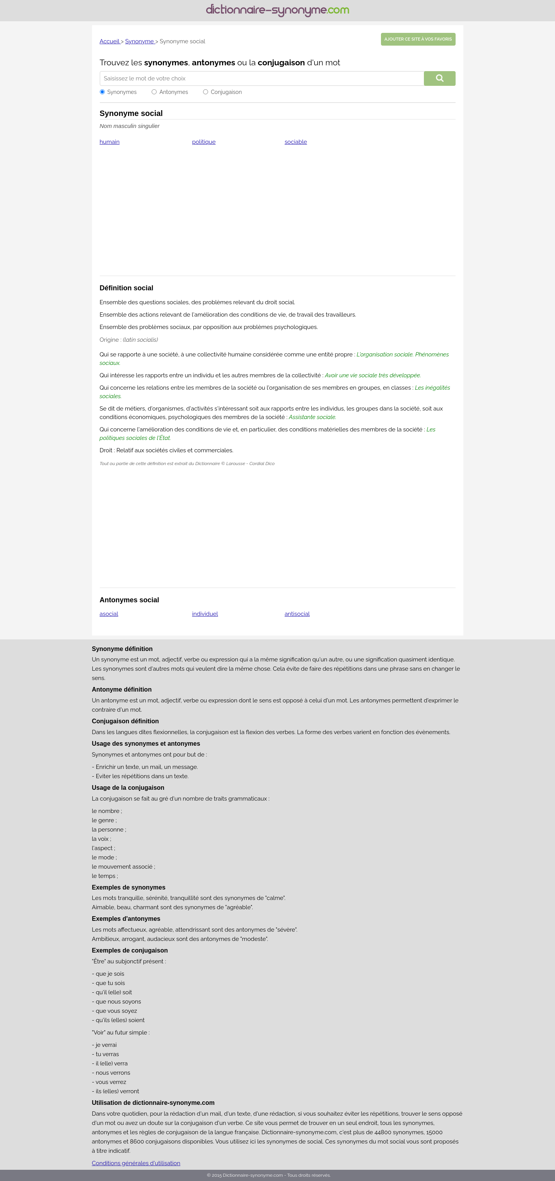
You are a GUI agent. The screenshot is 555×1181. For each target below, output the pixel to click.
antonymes (213, 62)
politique (204, 141)
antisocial (297, 613)
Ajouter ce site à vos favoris (418, 39)
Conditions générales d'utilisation (136, 1163)
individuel (205, 613)
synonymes (166, 62)
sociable (296, 141)
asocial (109, 613)
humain (110, 141)
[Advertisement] (278, 216)
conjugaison (281, 62)
